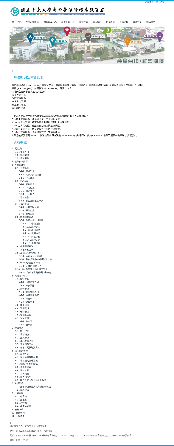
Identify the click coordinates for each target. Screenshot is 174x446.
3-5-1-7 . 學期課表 (31, 243)
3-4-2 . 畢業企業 (27, 210)
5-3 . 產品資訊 (22, 338)
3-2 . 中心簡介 (22, 181)
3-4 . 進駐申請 (22, 204)
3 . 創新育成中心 (20, 165)
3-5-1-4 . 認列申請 (31, 233)
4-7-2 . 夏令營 (25, 325)
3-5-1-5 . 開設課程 (31, 236)
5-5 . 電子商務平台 (24, 344)
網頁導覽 (149, 2)
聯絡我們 (150, 22)
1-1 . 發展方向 (22, 152)
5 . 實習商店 (17, 328)
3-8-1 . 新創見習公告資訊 (31, 256)
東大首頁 (160, 2)
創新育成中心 (50, 22)
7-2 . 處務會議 (22, 390)
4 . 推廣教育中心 (20, 276)
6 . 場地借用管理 (20, 351)
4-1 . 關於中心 (22, 279)
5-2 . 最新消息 (22, 334)
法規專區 (110, 22)
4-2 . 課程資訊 (22, 289)
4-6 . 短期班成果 (23, 315)
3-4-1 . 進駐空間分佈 (29, 207)
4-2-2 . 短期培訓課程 (29, 295)
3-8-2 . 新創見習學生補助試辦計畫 (35, 259)
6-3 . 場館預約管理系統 (26, 360)
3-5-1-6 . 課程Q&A (31, 240)
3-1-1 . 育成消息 (27, 171)
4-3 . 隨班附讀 (22, 305)
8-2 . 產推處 (21, 400)
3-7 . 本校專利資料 (24, 249)
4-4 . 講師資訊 (22, 308)
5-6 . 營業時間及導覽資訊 (27, 347)
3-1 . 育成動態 (22, 168)
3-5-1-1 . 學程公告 (31, 223)
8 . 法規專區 (17, 393)
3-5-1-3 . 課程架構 (31, 230)
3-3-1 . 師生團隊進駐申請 (31, 201)
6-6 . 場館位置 (22, 370)
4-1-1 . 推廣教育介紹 (29, 282)
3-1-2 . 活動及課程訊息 (30, 174)
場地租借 (97, 22)
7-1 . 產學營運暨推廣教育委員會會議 (33, 387)
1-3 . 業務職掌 (22, 158)
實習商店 (83, 22)
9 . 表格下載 (17, 409)
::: (144, 2)
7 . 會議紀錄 (17, 383)
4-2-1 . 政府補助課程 (29, 292)
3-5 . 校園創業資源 (24, 217)
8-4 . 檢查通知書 (23, 406)
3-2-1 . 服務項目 (27, 184)
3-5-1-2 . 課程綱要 (31, 227)
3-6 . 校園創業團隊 (24, 246)
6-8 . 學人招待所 (23, 377)
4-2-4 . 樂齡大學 (27, 302)
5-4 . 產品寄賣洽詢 (24, 341)
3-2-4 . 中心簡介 (27, 194)
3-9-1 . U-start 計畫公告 (30, 266)
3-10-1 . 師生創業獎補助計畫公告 (35, 272)
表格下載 (137, 22)
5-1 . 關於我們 (22, 331)
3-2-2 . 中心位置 (27, 188)
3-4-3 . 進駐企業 (27, 214)
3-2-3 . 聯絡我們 (27, 191)
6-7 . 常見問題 (22, 373)
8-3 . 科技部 (21, 403)
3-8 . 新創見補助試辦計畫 (27, 253)
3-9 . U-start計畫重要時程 (27, 263)
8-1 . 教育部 (21, 396)
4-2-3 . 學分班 (25, 298)
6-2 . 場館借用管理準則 (26, 357)
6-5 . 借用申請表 (23, 367)
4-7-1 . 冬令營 (25, 321)
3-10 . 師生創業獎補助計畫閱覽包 (31, 269)
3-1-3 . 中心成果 (27, 178)
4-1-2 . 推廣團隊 (27, 285)
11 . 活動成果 (18, 416)
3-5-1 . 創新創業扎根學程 (31, 220)
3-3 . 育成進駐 (22, 197)
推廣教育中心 (67, 22)
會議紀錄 (123, 22)
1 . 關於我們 (17, 148)
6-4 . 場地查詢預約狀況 (26, 364)
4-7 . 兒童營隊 (22, 318)
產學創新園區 (32, 22)
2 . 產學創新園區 (20, 161)
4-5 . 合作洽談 (22, 311)
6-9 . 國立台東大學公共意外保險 (30, 380)
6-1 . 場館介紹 (22, 354)
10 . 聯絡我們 (18, 413)
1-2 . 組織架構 (22, 155)
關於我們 (16, 22)
